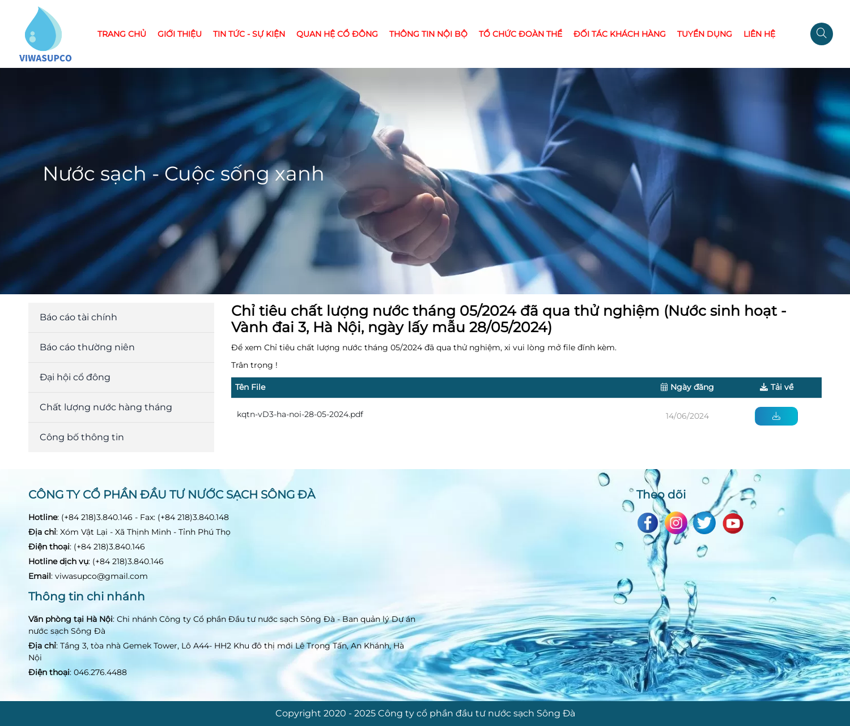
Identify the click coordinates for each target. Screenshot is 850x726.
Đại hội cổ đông (75, 377)
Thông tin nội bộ (428, 34)
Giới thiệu (180, 34)
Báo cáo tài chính (78, 317)
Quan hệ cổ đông (337, 34)
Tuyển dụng (704, 34)
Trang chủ (121, 34)
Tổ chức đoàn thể (520, 34)
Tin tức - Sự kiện (249, 34)
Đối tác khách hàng (619, 34)
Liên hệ (759, 34)
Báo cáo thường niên (87, 347)
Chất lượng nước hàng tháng (106, 407)
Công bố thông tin (82, 437)
